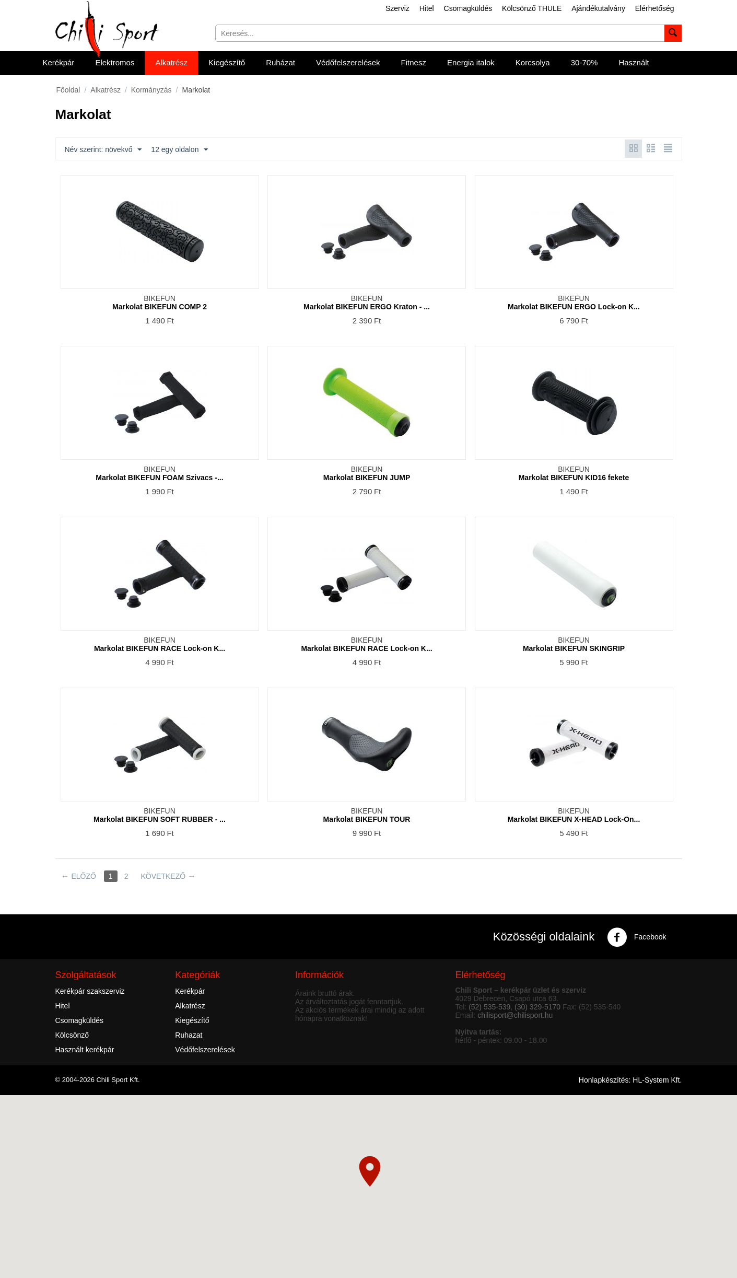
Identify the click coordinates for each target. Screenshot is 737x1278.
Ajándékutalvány (598, 8)
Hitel (426, 8)
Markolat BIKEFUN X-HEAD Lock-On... (574, 819)
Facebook (636, 937)
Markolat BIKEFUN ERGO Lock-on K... (574, 307)
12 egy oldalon (179, 150)
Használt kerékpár (84, 1049)
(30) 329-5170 (537, 1007)
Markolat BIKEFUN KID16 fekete (574, 477)
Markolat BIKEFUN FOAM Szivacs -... (159, 477)
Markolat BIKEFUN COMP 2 (159, 307)
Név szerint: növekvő (103, 150)
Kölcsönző (72, 1035)
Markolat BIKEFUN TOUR (367, 819)
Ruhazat (188, 1035)
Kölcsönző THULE (531, 8)
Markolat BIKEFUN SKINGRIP (574, 648)
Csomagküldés (468, 8)
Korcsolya (533, 62)
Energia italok (471, 62)
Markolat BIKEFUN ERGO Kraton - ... (366, 307)
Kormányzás (151, 90)
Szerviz (397, 8)
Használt (633, 62)
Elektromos (114, 62)
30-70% (584, 62)
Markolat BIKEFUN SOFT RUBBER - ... (159, 819)
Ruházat (280, 62)
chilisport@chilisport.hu (515, 1015)
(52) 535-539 (489, 1007)
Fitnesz (413, 62)
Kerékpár (59, 62)
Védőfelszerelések (348, 62)
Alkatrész (171, 62)
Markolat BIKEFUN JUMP (366, 477)
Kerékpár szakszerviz (90, 991)
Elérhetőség (654, 8)
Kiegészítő (226, 62)
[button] (370, 1171)
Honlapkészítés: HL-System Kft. (630, 1080)
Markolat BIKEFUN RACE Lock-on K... (159, 648)
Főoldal (68, 90)
